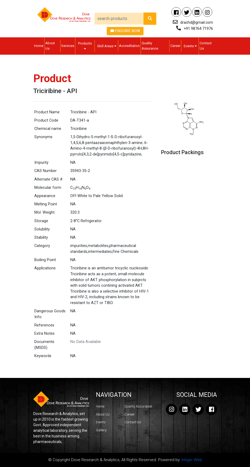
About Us (50, 45)
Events (190, 46)
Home (38, 46)
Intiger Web (192, 459)
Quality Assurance (150, 45)
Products (85, 45)
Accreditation (129, 46)
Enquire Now (125, 31)
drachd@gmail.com (196, 22)
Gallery (101, 430)
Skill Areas (106, 46)
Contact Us (206, 45)
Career (175, 46)
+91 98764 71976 (198, 28)
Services (67, 46)
